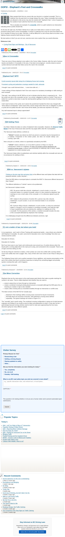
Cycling (5, 13)
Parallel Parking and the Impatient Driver (15, 436)
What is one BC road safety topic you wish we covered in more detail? (25, 379)
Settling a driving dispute (13, 359)
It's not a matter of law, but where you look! (19, 227)
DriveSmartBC (9, 2)
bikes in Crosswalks (10, 56)
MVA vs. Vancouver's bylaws (18, 169)
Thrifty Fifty (6, 489)
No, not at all (9, 372)
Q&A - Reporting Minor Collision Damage (15, 429)
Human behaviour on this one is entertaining (16, 478)
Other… (7, 363)
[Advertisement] (32, 328)
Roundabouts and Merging (11, 482)
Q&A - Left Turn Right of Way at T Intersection (16, 425)
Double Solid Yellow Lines (10, 439)
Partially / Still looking (12, 374)
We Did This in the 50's (10, 500)
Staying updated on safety (13, 361)
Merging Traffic (7, 434)
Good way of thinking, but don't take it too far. (16, 493)
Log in (4, 68)
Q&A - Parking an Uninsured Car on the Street (16, 432)
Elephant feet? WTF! (11, 76)
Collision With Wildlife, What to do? (13, 441)
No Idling (5, 486)
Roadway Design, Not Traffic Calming (14, 507)
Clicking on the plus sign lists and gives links (19, 174)
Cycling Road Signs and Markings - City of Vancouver (20, 44)
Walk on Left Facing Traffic (11, 496)
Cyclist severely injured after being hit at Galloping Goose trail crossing (23, 81)
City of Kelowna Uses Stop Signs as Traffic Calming (18, 510)
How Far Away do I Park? (10, 430)
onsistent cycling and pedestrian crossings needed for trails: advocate (23, 84)
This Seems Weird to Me (10, 503)
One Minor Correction (11, 273)
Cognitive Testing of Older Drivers (13, 427)
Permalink (33, 52)
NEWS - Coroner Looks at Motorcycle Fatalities (17, 437)
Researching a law (10, 356)
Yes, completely (10, 369)
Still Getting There (12, 122)
